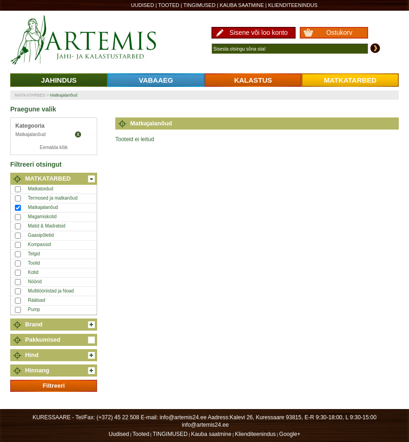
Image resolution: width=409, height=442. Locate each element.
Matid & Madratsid (47, 225)
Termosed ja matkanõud (53, 198)
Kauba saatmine (242, 5)
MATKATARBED (350, 80)
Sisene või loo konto (259, 32)
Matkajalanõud (64, 95)
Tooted (168, 5)
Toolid (34, 263)
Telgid (34, 253)
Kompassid (39, 244)
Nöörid (34, 281)
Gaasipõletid (41, 235)
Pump (34, 309)
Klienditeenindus (292, 5)
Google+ (290, 434)
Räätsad (36, 300)
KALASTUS (253, 80)
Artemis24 (94, 40)
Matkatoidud (40, 188)
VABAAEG (156, 80)
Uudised (142, 5)
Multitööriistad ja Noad (51, 290)
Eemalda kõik (53, 147)
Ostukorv (339, 32)
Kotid (33, 272)
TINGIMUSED (200, 5)
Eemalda (78, 134)
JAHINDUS (59, 80)
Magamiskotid (42, 216)
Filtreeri (54, 385)
